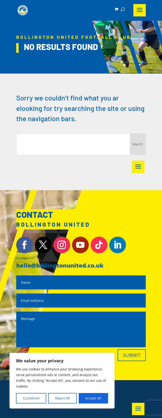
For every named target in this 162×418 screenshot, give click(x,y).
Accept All (93, 398)
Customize (31, 398)
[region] (62, 380)
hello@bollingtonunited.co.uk (60, 265)
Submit (132, 355)
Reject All (62, 398)
